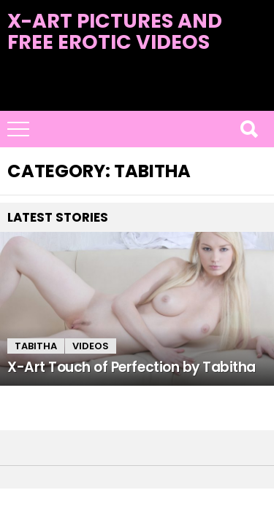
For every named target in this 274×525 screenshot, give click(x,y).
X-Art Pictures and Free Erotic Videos (114, 31)
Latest (137, 102)
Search (248, 129)
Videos (90, 346)
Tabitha (36, 346)
